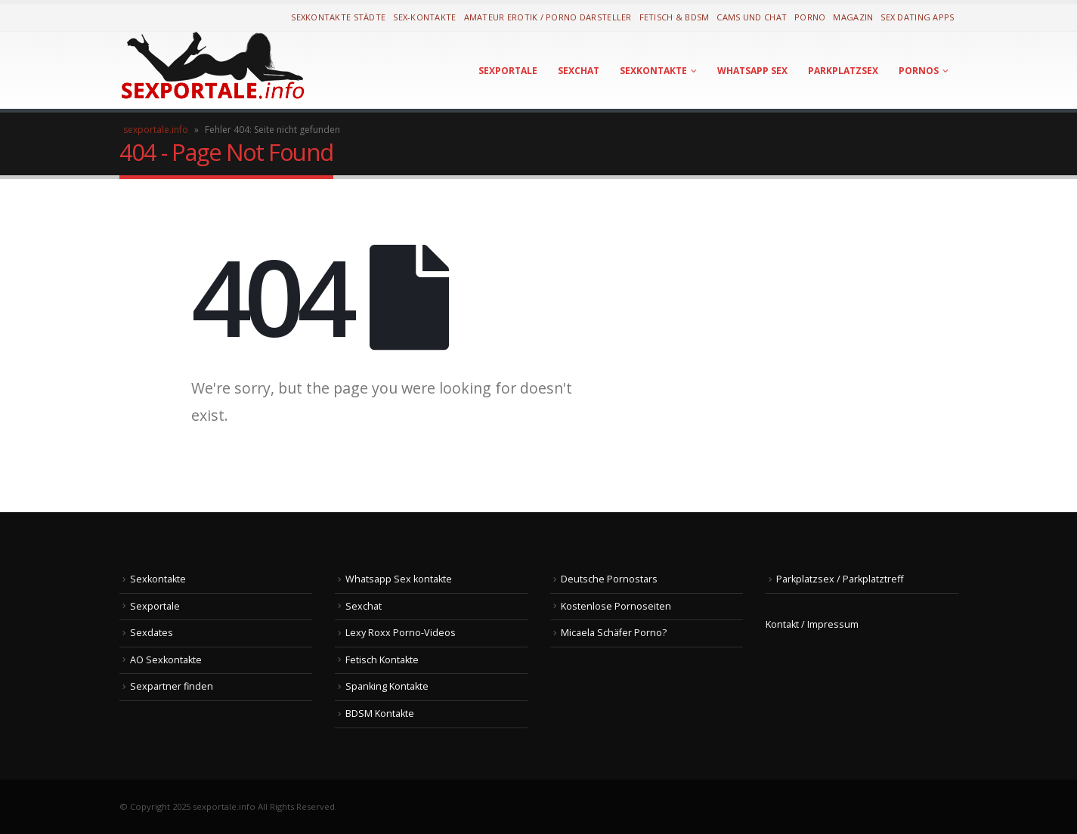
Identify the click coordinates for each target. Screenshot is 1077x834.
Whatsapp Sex (752, 70)
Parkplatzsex (843, 70)
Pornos (919, 70)
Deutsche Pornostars (609, 579)
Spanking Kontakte (387, 686)
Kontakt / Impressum (812, 624)
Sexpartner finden (171, 686)
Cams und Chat (751, 17)
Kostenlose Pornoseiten (616, 606)
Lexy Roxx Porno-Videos (400, 632)
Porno (809, 17)
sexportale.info (155, 129)
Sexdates (151, 632)
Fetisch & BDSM (674, 17)
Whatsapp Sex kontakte (398, 579)
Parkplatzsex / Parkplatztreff (839, 579)
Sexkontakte (653, 70)
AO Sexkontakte (166, 659)
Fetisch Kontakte (382, 659)
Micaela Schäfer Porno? (614, 632)
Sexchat (578, 70)
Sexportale (507, 70)
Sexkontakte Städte (338, 17)
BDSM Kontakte (379, 713)
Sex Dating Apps (917, 17)
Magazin (853, 17)
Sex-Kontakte (424, 17)
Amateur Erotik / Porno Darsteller (548, 17)
